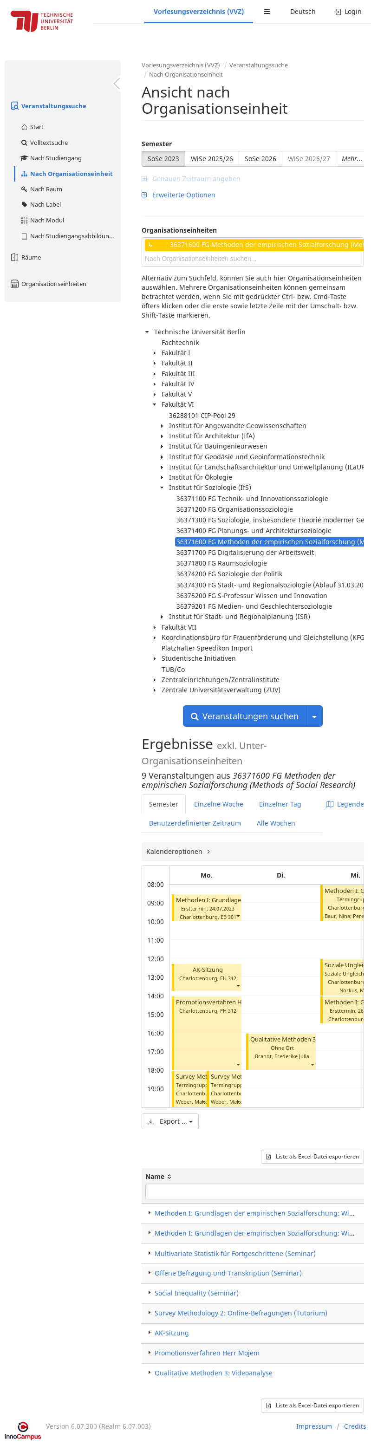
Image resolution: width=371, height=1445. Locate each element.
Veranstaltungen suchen (245, 716)
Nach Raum (41, 189)
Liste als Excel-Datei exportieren (312, 1156)
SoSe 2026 (260, 158)
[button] (237, 916)
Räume (25, 257)
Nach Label (40, 204)
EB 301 (228, 916)
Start (32, 127)
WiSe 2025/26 (212, 158)
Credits (355, 1426)
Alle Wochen (276, 823)
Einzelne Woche (218, 804)
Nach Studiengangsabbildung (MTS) (70, 236)
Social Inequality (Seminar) (197, 1293)
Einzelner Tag (280, 804)
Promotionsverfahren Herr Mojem (223, 1002)
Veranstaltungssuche (47, 106)
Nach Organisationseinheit (66, 173)
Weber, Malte (192, 1101)
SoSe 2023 (163, 158)
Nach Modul (42, 220)
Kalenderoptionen (175, 851)
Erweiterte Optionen (178, 194)
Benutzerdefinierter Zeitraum (195, 823)
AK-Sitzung (208, 970)
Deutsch (303, 11)
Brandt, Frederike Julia (282, 1056)
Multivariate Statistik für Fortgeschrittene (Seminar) (235, 1253)
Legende (345, 804)
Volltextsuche (44, 142)
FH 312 (228, 978)
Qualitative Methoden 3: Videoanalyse (303, 1039)
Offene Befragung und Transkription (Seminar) (228, 1273)
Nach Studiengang (51, 158)
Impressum (314, 1426)
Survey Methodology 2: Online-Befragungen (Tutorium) (241, 1312)
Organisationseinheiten (47, 284)
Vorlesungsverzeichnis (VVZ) (199, 11)
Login (348, 11)
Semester (157, 143)
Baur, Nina (337, 915)
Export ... (170, 1121)
